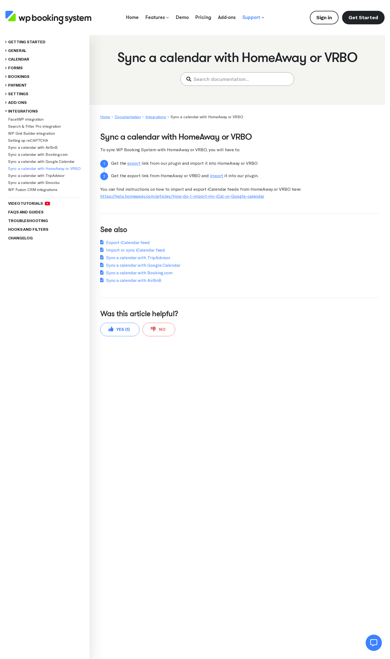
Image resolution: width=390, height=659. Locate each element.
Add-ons (227, 17)
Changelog (20, 238)
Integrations (23, 111)
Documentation (128, 117)
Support (253, 17)
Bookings (19, 77)
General (17, 51)
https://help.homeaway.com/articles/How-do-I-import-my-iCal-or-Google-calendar (182, 196)
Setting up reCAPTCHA (28, 140)
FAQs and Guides (26, 212)
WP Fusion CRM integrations (32, 189)
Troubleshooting (28, 221)
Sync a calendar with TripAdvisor (36, 175)
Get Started (363, 17)
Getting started (27, 42)
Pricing (203, 17)
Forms (15, 68)
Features (157, 17)
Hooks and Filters (28, 230)
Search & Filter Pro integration (34, 126)
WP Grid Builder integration (31, 133)
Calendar (18, 59)
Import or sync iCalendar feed (135, 250)
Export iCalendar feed (128, 242)
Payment (17, 85)
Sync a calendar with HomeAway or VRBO (44, 168)
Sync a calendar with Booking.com (38, 154)
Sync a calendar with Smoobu (34, 182)
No (158, 329)
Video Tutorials (29, 203)
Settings (18, 94)
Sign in (324, 17)
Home (132, 17)
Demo (182, 17)
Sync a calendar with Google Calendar (41, 161)
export (133, 163)
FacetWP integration (26, 119)
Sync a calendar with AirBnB (33, 147)
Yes (119, 329)
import (216, 175)
